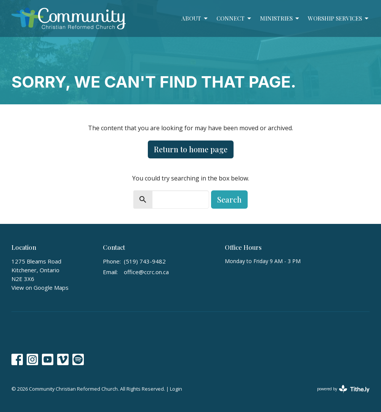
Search (229, 199)
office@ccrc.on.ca (146, 272)
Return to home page (190, 149)
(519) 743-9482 (145, 261)
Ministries (280, 18)
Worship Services (339, 18)
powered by (343, 389)
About (195, 18)
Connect (234, 18)
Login (176, 388)
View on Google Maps (40, 287)
